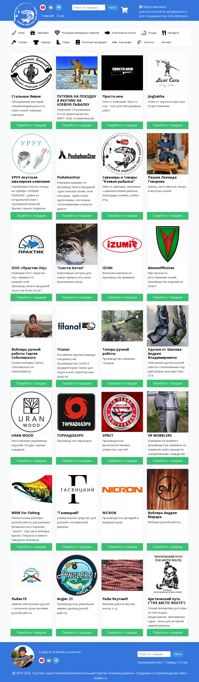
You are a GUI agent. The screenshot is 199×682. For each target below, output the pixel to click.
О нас (61, 16)
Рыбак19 (19, 599)
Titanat (63, 349)
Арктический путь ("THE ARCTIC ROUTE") (166, 601)
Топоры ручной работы (115, 351)
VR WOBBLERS (160, 435)
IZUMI (107, 268)
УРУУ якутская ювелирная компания (31, 179)
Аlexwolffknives (161, 268)
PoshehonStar (68, 177)
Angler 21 (65, 599)
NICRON (109, 512)
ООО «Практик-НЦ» (29, 268)
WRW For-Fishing (26, 512)
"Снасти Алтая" (70, 268)
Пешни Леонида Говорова (162, 179)
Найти (112, 7)
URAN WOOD (23, 435)
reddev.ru (100, 678)
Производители (149, 662)
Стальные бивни (26, 96)
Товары (170, 662)
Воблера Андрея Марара (162, 514)
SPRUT (107, 435)
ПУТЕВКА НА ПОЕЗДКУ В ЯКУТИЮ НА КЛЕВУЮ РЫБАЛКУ (76, 100)
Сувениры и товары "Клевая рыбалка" (119, 179)
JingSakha (156, 96)
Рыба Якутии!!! (115, 599)
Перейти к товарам (31, 125)
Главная (47, 16)
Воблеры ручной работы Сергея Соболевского (26, 353)
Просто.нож (112, 96)
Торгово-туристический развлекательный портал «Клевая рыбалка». (83, 673)
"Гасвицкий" (68, 512)
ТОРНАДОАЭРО (70, 435)
